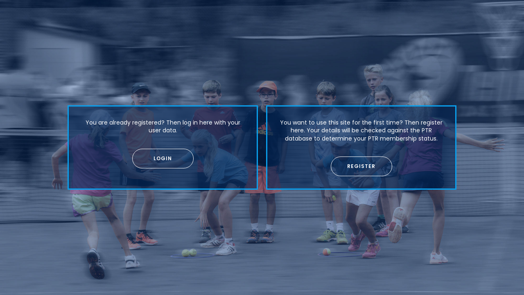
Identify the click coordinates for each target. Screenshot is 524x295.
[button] (163, 158)
